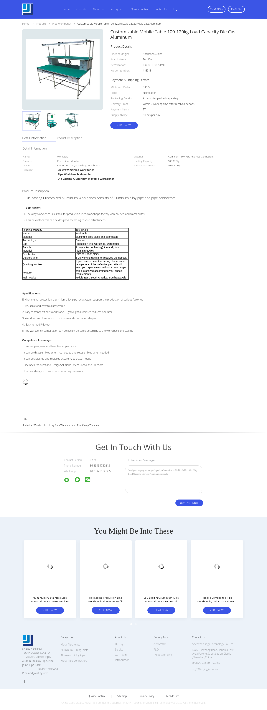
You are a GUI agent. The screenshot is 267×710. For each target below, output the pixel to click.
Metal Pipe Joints (70, 644)
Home (66, 9)
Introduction (122, 660)
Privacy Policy (146, 696)
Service (119, 649)
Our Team (121, 654)
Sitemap (122, 696)
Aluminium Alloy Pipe (73, 655)
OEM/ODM (160, 644)
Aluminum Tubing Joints (74, 650)
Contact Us (161, 9)
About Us (98, 9)
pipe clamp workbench (89, 425)
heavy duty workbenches (61, 425)
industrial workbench (34, 425)
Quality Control (139, 9)
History (119, 644)
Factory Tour (117, 9)
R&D (156, 649)
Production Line (163, 654)
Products (81, 9)
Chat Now (216, 9)
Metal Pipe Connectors (74, 660)
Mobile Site (172, 696)
